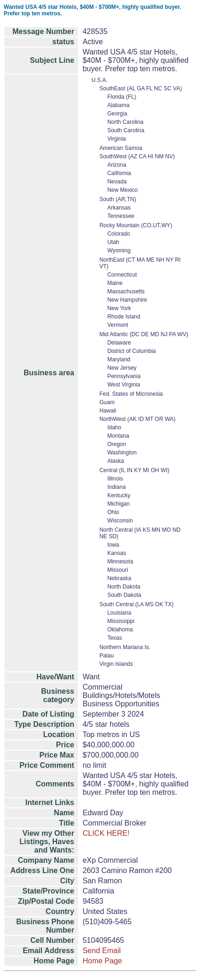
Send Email (102, 951)
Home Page (102, 961)
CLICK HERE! (106, 833)
